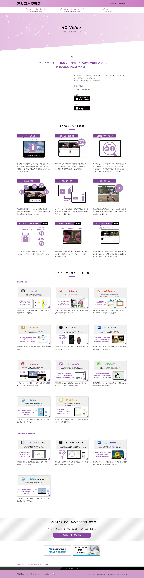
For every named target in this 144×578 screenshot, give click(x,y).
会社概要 (122, 3)
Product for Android (72, 10)
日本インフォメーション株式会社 (41, 574)
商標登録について (22, 574)
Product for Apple (36, 10)
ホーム (19, 564)
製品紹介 (38, 564)
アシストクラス (28, 564)
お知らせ (113, 3)
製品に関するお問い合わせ (72, 535)
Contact (108, 10)
